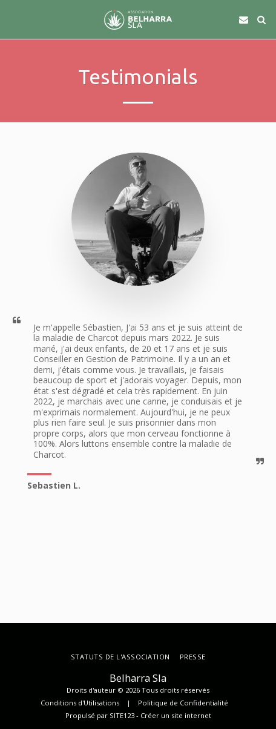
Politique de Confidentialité (183, 702)
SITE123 (122, 715)
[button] (13, 19)
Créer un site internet (175, 715)
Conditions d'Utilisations (80, 702)
